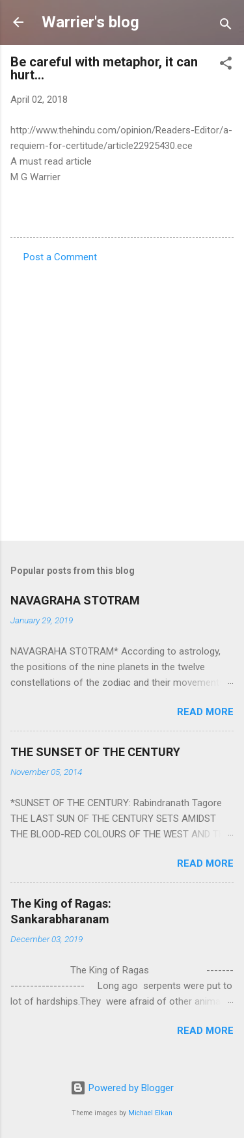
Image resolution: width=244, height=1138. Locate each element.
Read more (205, 712)
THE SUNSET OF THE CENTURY (95, 752)
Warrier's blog (90, 22)
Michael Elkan (150, 1113)
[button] (226, 65)
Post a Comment (60, 257)
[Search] (226, 26)
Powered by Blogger (122, 1088)
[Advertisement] (122, 398)
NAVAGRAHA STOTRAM (75, 600)
